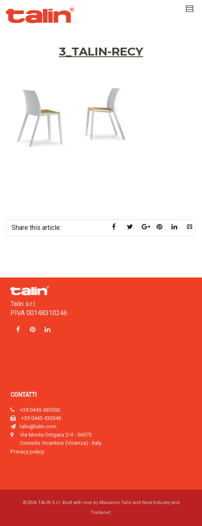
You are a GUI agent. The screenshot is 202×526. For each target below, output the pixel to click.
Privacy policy (27, 451)
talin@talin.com (38, 426)
